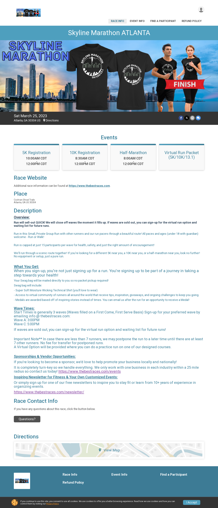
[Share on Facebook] (181, 118)
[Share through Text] (198, 118)
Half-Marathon (133, 152)
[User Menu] (201, 10)
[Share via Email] (192, 118)
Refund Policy (192, 21)
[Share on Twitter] (186, 118)
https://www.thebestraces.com (89, 185)
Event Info (137, 21)
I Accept (191, 502)
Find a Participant (163, 21)
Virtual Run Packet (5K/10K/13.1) (181, 155)
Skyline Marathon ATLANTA (109, 33)
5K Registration (36, 152)
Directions (52, 120)
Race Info (117, 21)
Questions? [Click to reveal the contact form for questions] (27, 419)
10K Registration (85, 152)
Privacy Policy (52, 503)
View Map (109, 450)
